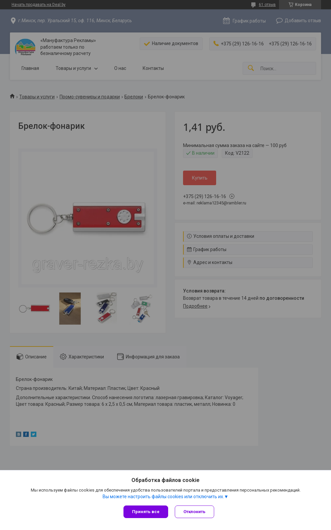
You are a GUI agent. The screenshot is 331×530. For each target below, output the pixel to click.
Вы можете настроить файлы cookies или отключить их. (163, 496)
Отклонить (194, 511)
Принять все (146, 511)
